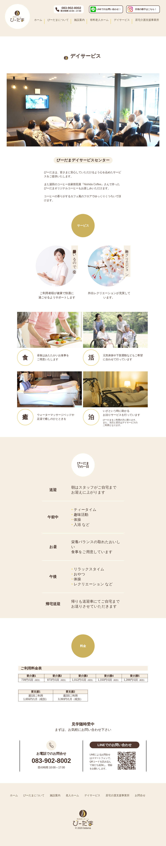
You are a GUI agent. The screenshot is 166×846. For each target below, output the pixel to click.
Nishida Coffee (92, 184)
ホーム (38, 19)
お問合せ (140, 795)
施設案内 (79, 19)
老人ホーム (72, 795)
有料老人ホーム (99, 19)
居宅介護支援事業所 (147, 19)
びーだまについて (58, 19)
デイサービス (122, 19)
